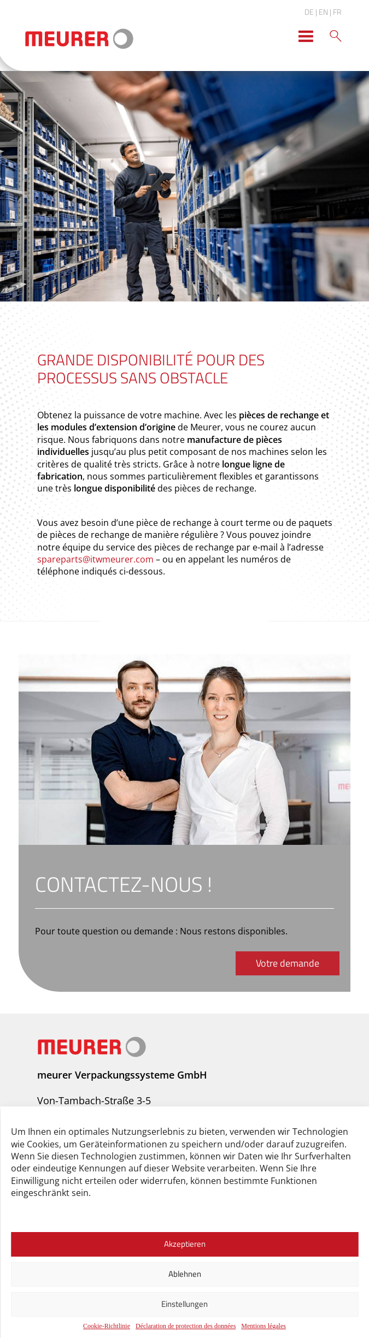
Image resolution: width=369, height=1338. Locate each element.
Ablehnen (184, 1274)
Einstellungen (184, 1304)
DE (309, 11)
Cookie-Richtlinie (106, 1326)
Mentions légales (263, 1326)
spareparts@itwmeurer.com (95, 559)
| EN (321, 11)
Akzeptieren (185, 1244)
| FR (336, 11)
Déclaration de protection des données (186, 1326)
